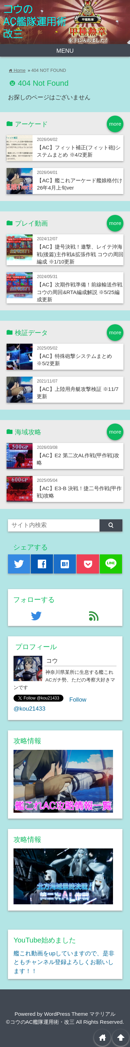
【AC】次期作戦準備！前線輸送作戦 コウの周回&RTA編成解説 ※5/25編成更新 (79, 292)
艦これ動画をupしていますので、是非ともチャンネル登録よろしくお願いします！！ (64, 962)
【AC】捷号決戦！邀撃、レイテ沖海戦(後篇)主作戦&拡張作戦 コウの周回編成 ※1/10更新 (80, 254)
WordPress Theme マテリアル (79, 1014)
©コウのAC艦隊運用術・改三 (40, 1022)
